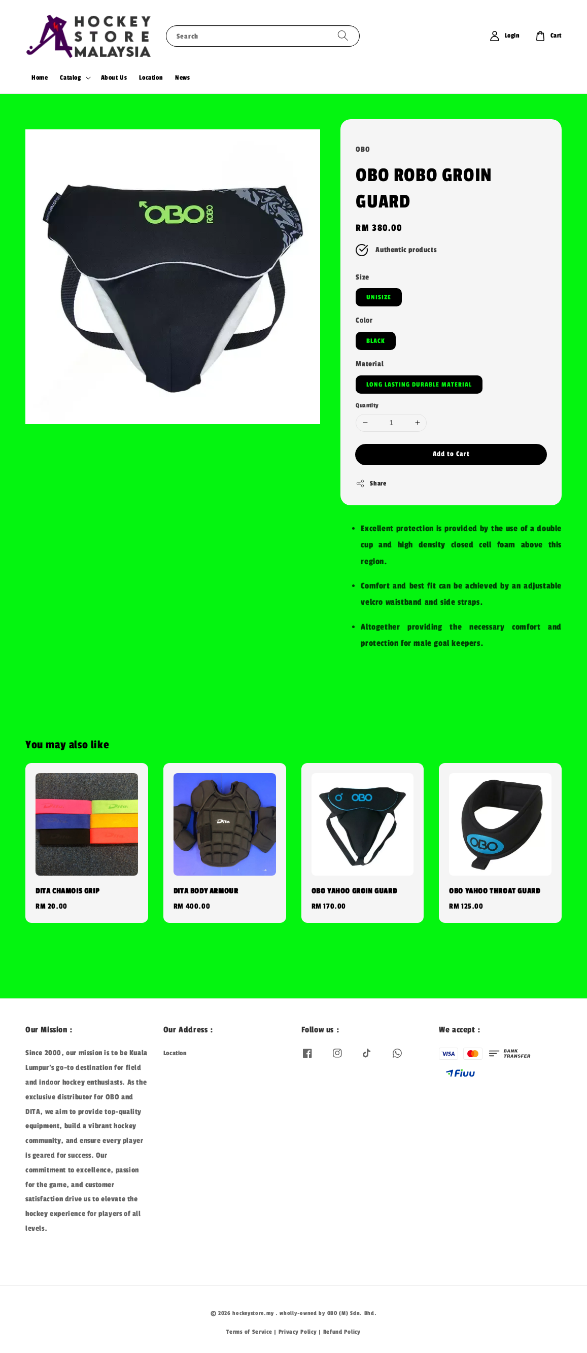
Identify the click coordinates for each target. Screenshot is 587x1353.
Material (370, 364)
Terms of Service (249, 1331)
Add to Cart (451, 453)
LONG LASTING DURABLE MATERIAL (419, 384)
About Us (114, 78)
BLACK (375, 341)
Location (151, 78)
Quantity (367, 405)
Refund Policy (342, 1331)
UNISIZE (378, 297)
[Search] (343, 36)
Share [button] (371, 483)
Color (364, 320)
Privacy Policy (298, 1331)
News (182, 78)
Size (362, 277)
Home (39, 78)
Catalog (70, 78)
